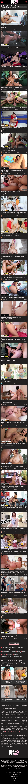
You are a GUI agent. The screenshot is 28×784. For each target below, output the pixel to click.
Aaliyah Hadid (4, 216)
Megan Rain (4, 299)
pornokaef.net (23, 760)
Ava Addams (4, 29)
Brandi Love (4, 617)
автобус (16, 654)
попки (24, 651)
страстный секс (19, 653)
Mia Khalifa (4, 489)
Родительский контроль (14, 774)
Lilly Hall (3, 532)
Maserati (3, 638)
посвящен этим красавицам (12, 731)
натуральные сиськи (7, 653)
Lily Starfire (4, 89)
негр (25, 658)
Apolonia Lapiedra (5, 553)
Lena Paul (4, 383)
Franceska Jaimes (5, 152)
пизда (9, 658)
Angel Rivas (4, 468)
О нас (14, 780)
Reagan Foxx (4, 237)
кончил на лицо (18, 656)
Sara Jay (3, 404)
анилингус (15, 658)
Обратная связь (14, 776)
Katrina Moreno (5, 109)
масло (4, 658)
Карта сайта (14, 778)
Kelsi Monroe (4, 574)
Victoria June (4, 425)
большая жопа (6, 651)
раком (19, 651)
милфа (14, 651)
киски (20, 658)
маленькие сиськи (7, 656)
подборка (9, 654)
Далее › (16, 643)
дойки (3, 654)
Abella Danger (4, 131)
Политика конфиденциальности (14, 772)
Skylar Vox (4, 596)
